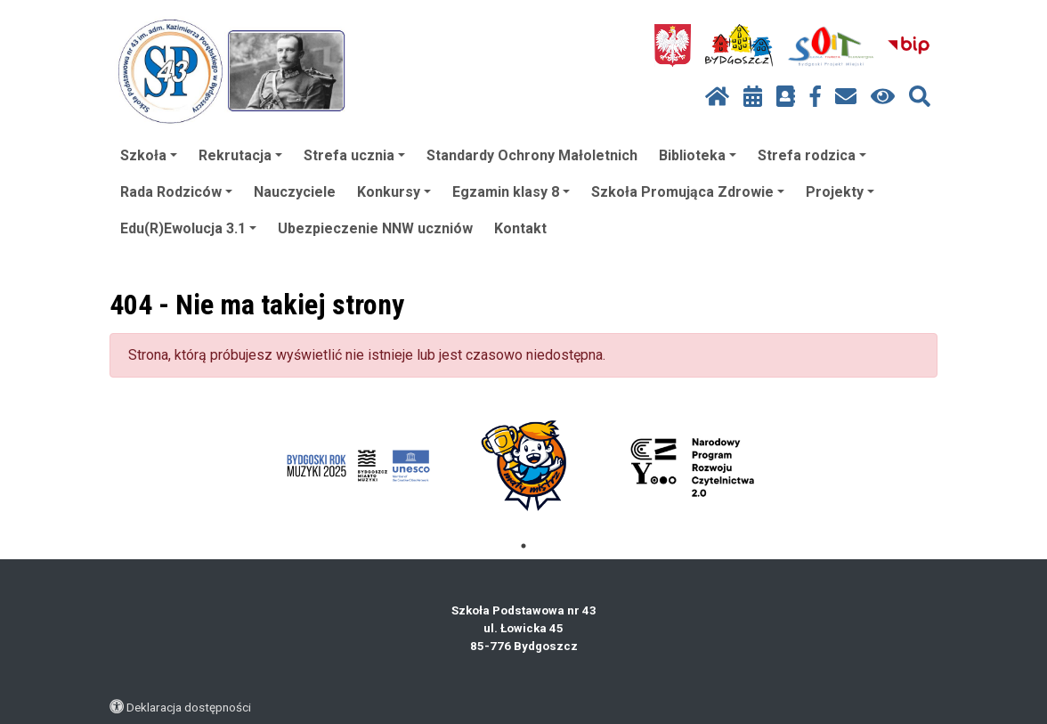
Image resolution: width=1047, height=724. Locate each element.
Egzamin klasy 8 (511, 191)
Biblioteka (697, 155)
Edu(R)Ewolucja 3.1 (188, 228)
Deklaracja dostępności (188, 707)
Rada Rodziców (176, 191)
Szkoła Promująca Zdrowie (687, 191)
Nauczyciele (295, 191)
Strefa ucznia (354, 155)
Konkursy (394, 191)
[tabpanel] (358, 466)
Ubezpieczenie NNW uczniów (375, 228)
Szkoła (148, 155)
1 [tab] (523, 546)
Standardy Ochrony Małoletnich (531, 155)
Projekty (840, 191)
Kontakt (520, 228)
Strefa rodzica (812, 155)
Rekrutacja (240, 155)
